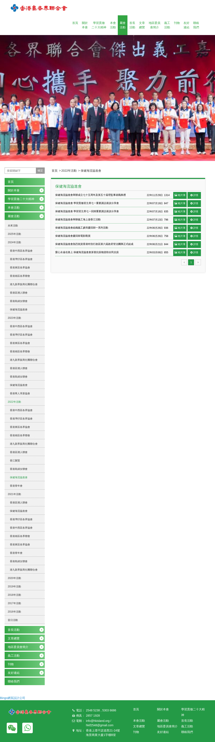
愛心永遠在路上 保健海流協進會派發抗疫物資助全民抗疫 (87, 252)
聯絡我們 (196, 25)
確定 (40, 170)
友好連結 (186, 25)
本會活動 (113, 25)
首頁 (75, 23)
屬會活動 (123, 25)
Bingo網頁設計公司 (12, 698)
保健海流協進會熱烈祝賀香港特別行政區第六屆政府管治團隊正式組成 (94, 244)
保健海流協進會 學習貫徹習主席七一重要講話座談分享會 (87, 203)
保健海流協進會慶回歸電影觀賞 (72, 235)
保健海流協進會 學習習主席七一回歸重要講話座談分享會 (87, 211)
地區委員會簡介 (154, 25)
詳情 (194, 195)
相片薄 (179, 195)
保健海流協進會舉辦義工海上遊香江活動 (78, 219)
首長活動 (132, 25)
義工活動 (167, 25)
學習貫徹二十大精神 (99, 25)
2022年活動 (69, 170)
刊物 (177, 23)
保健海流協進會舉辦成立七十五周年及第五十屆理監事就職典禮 (90, 194)
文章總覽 (142, 25)
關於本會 (85, 25)
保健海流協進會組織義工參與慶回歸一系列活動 (81, 227)
